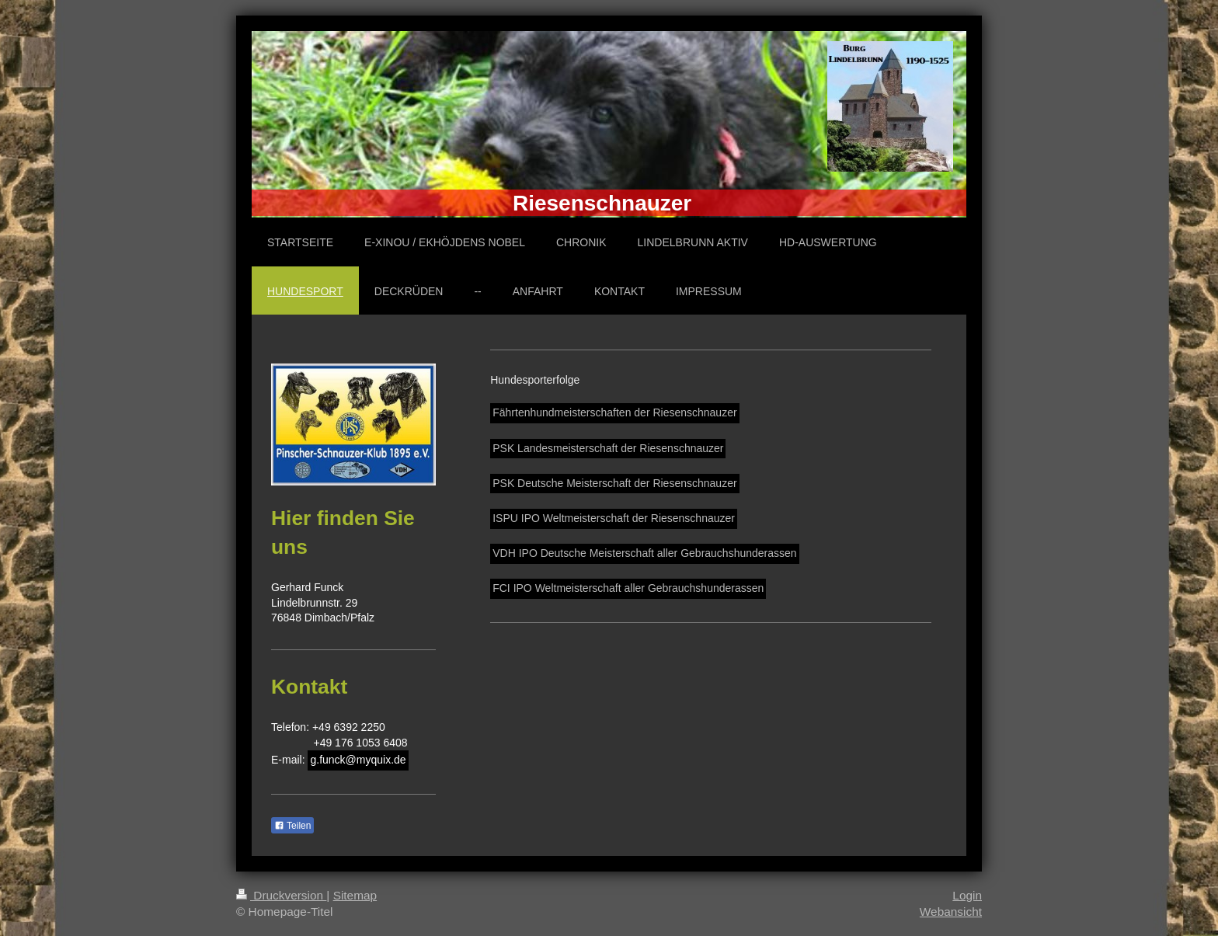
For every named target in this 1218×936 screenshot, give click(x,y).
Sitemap (355, 895)
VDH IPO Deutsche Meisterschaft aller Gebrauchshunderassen (644, 553)
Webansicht (951, 911)
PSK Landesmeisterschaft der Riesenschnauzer (607, 448)
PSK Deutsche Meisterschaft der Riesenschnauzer (614, 483)
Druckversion (281, 895)
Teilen (292, 825)
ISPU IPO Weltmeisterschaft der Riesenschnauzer (613, 518)
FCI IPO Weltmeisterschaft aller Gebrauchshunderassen (628, 588)
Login (967, 895)
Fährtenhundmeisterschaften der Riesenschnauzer (614, 412)
